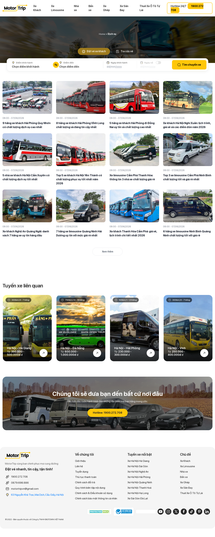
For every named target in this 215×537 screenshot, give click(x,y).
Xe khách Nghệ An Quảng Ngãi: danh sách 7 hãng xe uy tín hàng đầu (26, 233)
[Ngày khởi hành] (120, 66)
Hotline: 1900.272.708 (107, 412)
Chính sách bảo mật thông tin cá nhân (96, 498)
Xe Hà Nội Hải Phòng (138, 477)
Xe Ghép (106, 8)
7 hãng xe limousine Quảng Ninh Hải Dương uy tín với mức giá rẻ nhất (79, 233)
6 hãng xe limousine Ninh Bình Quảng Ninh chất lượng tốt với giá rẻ (187, 233)
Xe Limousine (57, 8)
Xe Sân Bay (124, 8)
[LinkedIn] (207, 512)
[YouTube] (161, 512)
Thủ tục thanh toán (85, 477)
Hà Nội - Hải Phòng (127, 348)
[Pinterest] (199, 512)
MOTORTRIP (15, 8)
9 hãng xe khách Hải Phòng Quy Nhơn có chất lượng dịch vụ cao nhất (27, 125)
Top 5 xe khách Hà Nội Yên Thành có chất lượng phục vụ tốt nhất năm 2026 (79, 179)
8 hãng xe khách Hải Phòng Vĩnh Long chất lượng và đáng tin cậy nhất (80, 125)
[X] (176, 512)
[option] (27, 328)
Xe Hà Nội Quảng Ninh (139, 482)
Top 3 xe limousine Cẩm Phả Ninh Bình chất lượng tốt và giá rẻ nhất (187, 177)
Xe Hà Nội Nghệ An (137, 471)
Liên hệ (79, 466)
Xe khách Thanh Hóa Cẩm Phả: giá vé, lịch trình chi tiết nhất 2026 (133, 233)
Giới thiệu (80, 461)
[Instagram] (168, 512)
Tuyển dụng (81, 471)
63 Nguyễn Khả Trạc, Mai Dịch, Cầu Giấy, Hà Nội (37, 494)
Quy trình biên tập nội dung (90, 487)
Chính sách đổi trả (85, 482)
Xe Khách (37, 8)
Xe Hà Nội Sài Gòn (137, 466)
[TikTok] (191, 512)
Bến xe (91, 8)
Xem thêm (107, 251)
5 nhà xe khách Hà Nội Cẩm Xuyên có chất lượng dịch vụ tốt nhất (26, 177)
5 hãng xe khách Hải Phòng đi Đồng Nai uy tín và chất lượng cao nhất (132, 125)
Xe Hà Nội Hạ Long (137, 493)
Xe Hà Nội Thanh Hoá (139, 487)
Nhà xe (76, 8)
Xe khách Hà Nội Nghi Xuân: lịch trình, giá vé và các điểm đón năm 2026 (187, 125)
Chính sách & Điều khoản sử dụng (93, 493)
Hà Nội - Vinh (177, 348)
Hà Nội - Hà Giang (19, 348)
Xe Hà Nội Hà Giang (138, 461)
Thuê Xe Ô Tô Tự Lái (150, 8)
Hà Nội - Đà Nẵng (72, 348)
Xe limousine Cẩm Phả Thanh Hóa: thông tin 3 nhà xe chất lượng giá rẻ (132, 177)
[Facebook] (184, 512)
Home (102, 34)
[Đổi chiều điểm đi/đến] (56, 65)
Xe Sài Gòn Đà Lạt (137, 498)
